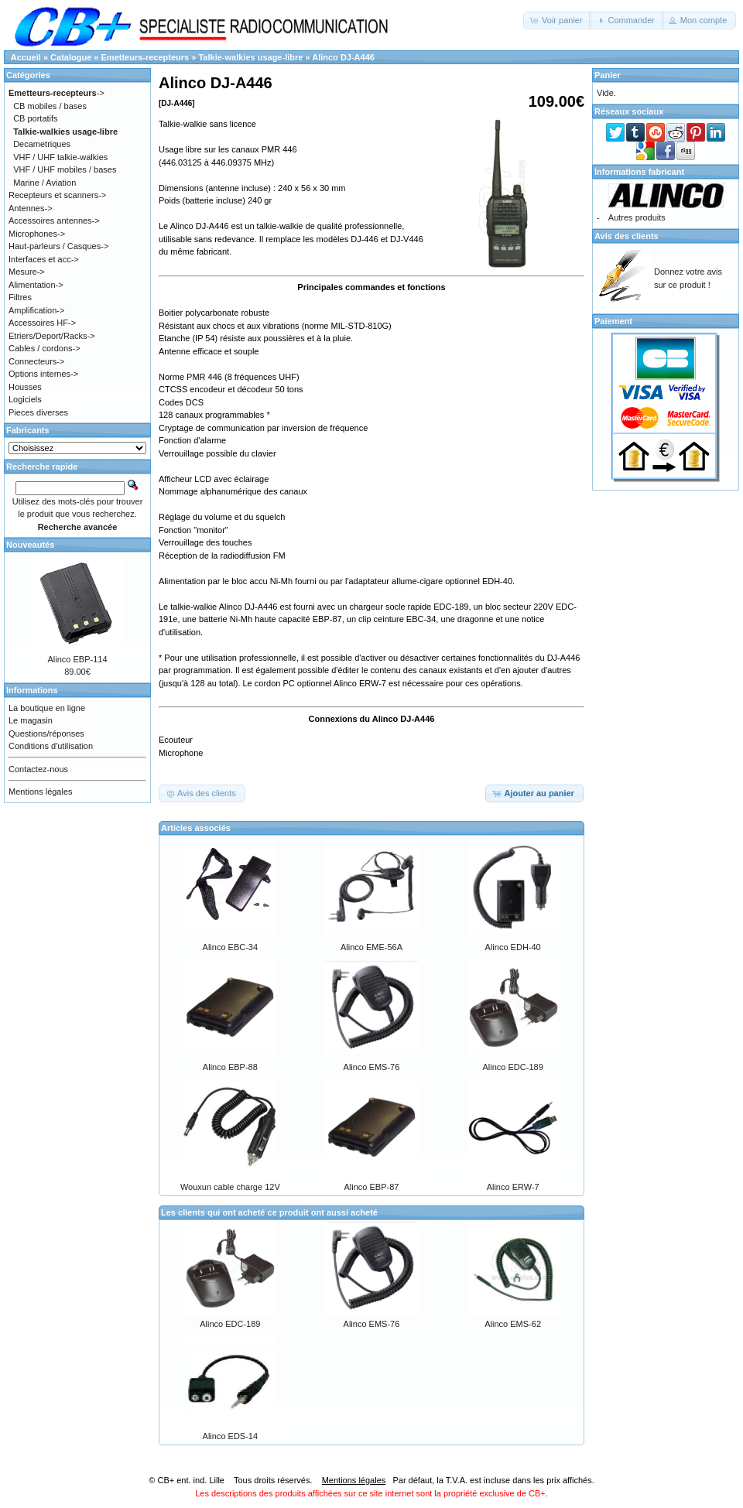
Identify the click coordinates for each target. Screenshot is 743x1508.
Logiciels (25, 399)
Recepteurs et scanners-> (57, 195)
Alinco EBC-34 (231, 947)
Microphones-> (37, 233)
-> (56, 92)
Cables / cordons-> (44, 348)
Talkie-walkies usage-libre (250, 57)
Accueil (26, 57)
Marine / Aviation (44, 182)
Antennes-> (31, 208)
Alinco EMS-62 (512, 1323)
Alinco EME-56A (371, 947)
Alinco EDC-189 (513, 1067)
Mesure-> (27, 271)
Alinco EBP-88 (230, 1067)
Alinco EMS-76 (372, 1067)
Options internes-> (43, 373)
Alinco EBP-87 (371, 1187)
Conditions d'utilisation (51, 746)
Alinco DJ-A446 (343, 57)
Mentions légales (41, 791)
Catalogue (70, 57)
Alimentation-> (36, 284)
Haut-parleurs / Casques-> (58, 246)
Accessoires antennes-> (54, 220)
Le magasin (31, 720)
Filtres (20, 297)
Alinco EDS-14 (231, 1436)
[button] (557, 20)
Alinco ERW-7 (513, 1187)
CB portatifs (35, 118)
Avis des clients (626, 236)
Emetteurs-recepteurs (145, 57)
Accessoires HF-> (42, 322)
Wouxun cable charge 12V (230, 1187)
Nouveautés (30, 544)
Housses (25, 387)
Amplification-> (36, 310)
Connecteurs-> (36, 361)
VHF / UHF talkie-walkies (60, 157)
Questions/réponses (46, 733)
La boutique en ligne (47, 708)
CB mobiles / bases (50, 106)
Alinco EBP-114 (77, 659)
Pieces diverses (38, 412)
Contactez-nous (38, 769)
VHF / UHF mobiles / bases (64, 169)
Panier (607, 75)
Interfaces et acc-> (44, 259)
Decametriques (41, 144)
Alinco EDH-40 (513, 947)
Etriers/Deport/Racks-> (52, 335)
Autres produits (637, 217)
